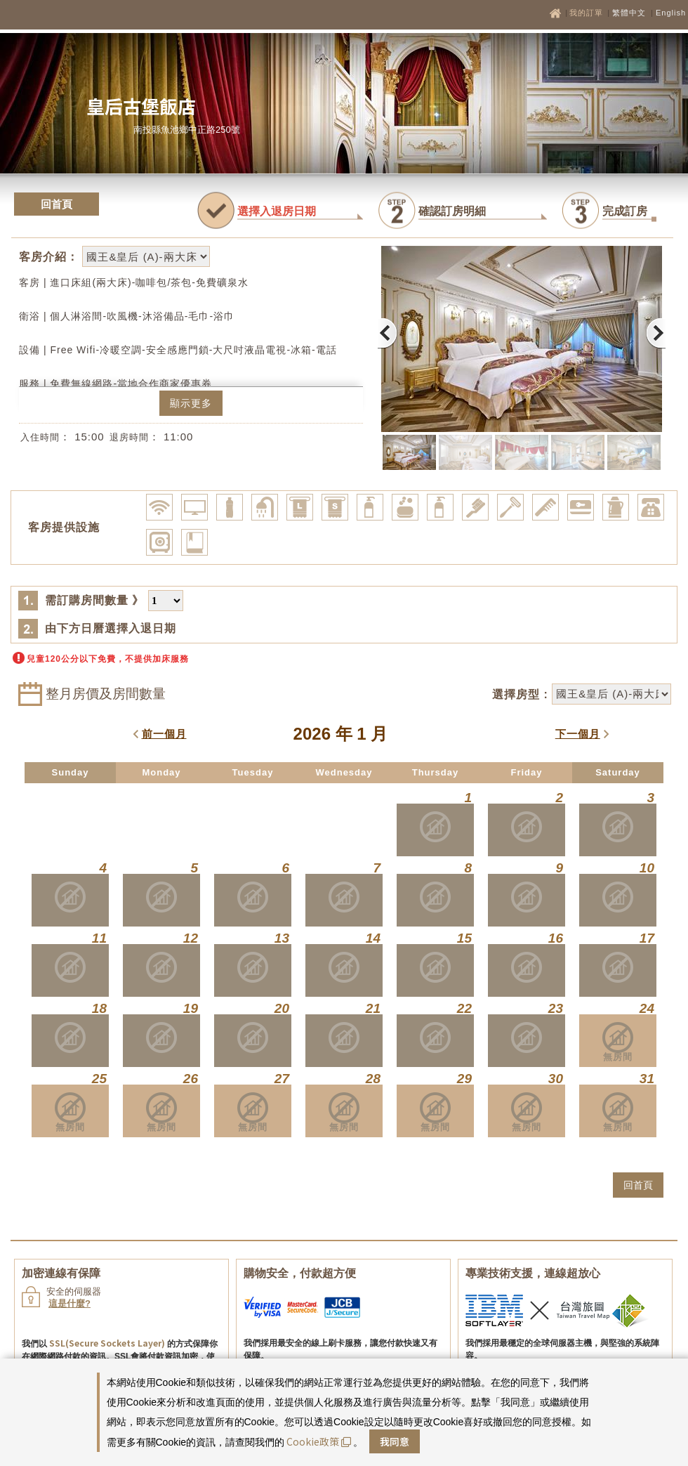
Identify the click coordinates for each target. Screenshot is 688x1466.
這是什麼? (69, 1303)
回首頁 (56, 204)
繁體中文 (629, 12)
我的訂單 (587, 12)
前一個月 (164, 734)
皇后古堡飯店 (141, 106)
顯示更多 (191, 403)
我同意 (394, 1441)
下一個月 (577, 734)
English (671, 12)
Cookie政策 (318, 1441)
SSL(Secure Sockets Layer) (107, 1343)
